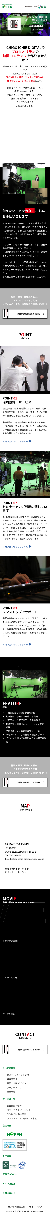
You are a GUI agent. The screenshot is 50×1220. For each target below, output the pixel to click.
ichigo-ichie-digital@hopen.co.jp (27, 858)
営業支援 (11, 1092)
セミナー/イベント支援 (18, 1074)
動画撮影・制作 (14, 1105)
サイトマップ (35, 1206)
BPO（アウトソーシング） (20, 1109)
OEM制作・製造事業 (16, 1114)
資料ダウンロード (11, 1174)
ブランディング (14, 1087)
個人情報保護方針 (16, 1206)
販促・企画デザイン (16, 1083)
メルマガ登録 (9, 1183)
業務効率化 (12, 1079)
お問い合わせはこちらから (17, 441)
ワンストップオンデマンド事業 (22, 1118)
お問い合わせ (9, 1193)
